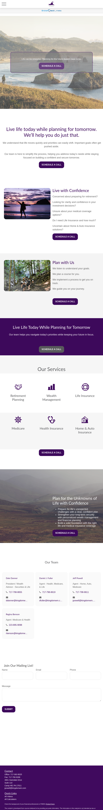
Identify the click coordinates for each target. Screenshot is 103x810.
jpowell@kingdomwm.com (84, 600)
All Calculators (10, 799)
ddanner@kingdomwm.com (17, 600)
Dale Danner (12, 578)
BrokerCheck (50, 804)
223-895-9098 (15, 625)
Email (38, 670)
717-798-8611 (82, 592)
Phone (73, 670)
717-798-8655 (15, 592)
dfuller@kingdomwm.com (50, 600)
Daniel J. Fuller (46, 578)
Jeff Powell (78, 578)
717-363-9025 (16, 774)
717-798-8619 (49, 592)
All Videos (9, 796)
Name (5, 670)
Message (6, 686)
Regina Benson (13, 614)
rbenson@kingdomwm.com (17, 633)
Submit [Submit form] (9, 709)
